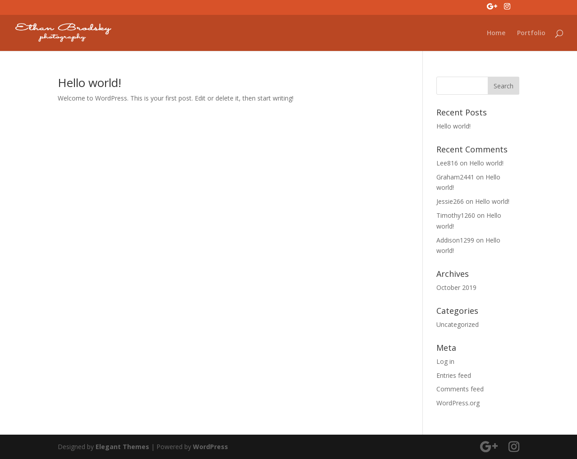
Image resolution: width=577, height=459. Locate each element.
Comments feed (460, 389)
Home (496, 33)
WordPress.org (458, 403)
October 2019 (456, 287)
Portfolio (531, 33)
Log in (445, 361)
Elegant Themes (122, 446)
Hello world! (89, 82)
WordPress (210, 446)
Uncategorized (457, 324)
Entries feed (453, 375)
